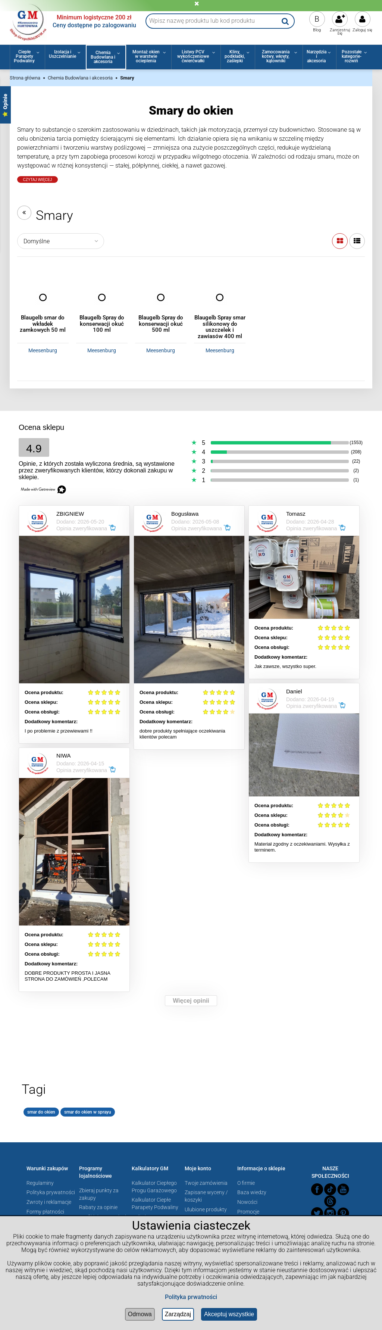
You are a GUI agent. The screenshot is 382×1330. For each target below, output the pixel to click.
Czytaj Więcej (37, 180)
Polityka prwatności (191, 1297)
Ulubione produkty (206, 1209)
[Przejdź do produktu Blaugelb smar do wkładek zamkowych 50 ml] (43, 297)
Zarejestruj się (340, 32)
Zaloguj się (362, 30)
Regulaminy (40, 1183)
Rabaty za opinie (98, 1207)
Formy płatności (45, 1212)
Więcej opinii (191, 1001)
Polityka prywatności (50, 1192)
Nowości (247, 1202)
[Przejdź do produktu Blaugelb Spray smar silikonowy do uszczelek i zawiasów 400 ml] (219, 297)
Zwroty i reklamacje (48, 1202)
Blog (317, 30)
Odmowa (140, 1314)
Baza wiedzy (251, 1192)
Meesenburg (42, 350)
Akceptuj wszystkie (229, 1314)
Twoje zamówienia (206, 1183)
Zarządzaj (178, 1314)
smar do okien (41, 1112)
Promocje (248, 1212)
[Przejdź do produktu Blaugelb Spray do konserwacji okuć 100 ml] (102, 297)
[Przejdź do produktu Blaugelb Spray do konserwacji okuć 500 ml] (161, 297)
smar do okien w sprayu (87, 1112)
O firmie (246, 1183)
